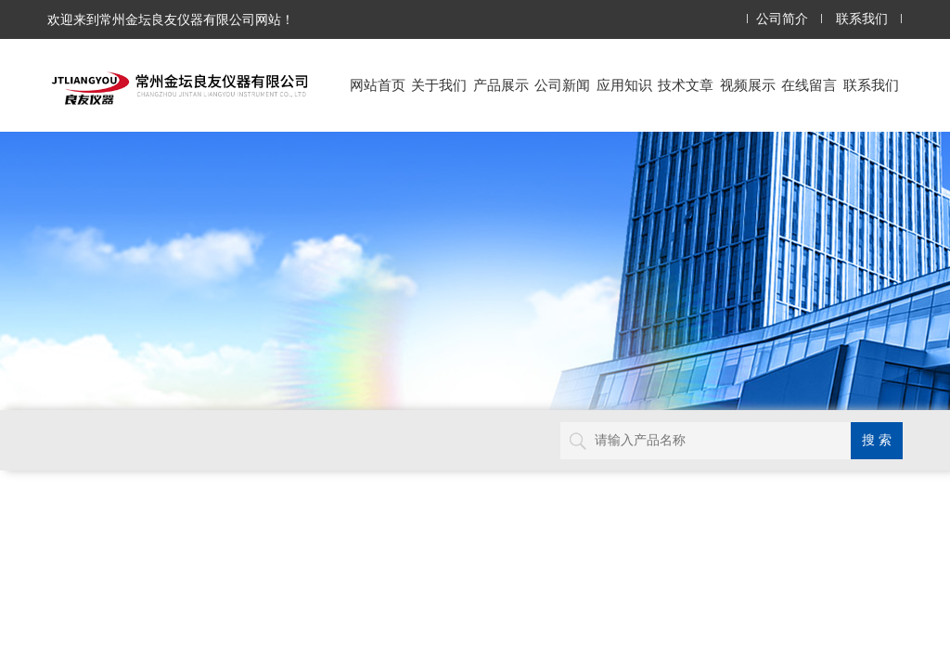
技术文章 (685, 85)
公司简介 (782, 19)
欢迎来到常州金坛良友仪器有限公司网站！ (170, 19)
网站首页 (377, 85)
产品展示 (501, 85)
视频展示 (748, 85)
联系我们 (862, 19)
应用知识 (624, 85)
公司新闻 (562, 85)
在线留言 (809, 85)
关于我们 (439, 85)
